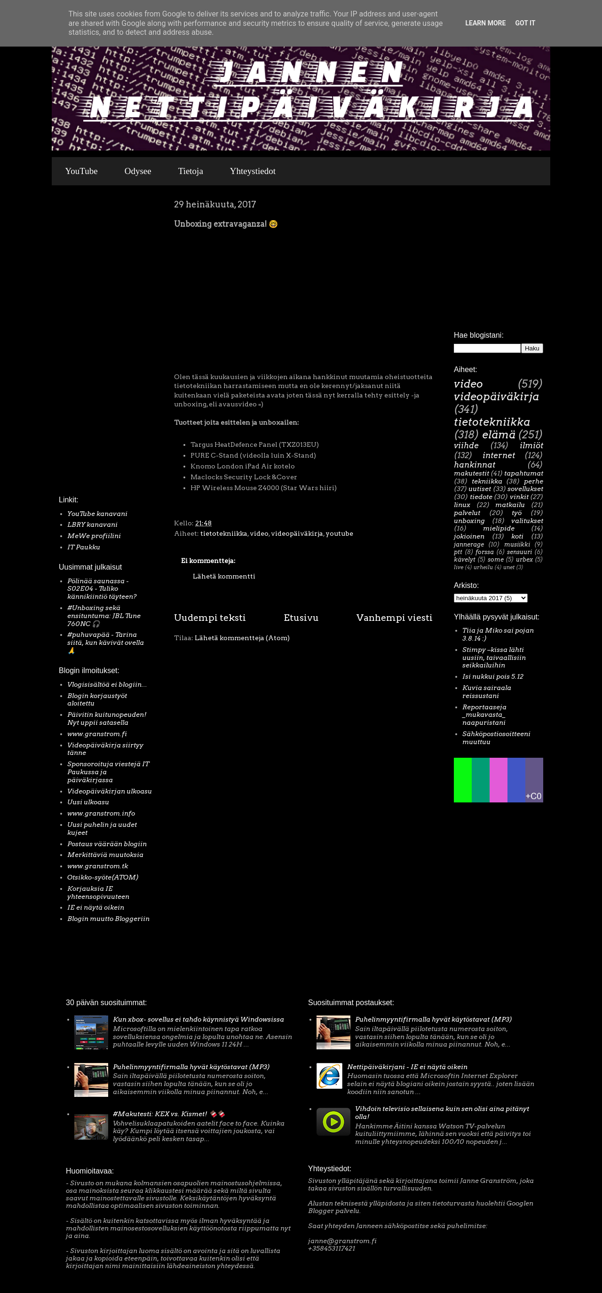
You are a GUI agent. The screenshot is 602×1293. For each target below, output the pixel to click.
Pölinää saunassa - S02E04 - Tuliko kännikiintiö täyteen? (102, 589)
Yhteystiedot (253, 171)
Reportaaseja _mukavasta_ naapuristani (484, 715)
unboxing (469, 520)
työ (517, 512)
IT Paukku (83, 547)
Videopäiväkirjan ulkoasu (109, 791)
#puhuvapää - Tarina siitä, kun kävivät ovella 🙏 (105, 642)
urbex (524, 559)
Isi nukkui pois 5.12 (492, 676)
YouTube (81, 171)
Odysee (138, 171)
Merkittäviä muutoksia (105, 854)
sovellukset (525, 488)
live (458, 567)
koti (517, 536)
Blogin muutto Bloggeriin (108, 918)
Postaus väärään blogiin (107, 844)
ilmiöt (531, 445)
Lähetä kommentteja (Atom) (242, 638)
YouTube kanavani (97, 513)
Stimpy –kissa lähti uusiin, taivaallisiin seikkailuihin (494, 657)
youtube (339, 533)
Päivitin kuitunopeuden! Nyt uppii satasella (107, 718)
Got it (525, 23)
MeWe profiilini (94, 535)
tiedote (481, 496)
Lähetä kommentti (224, 576)
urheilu (483, 567)
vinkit (519, 496)
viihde (466, 445)
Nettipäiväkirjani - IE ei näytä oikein (407, 1067)
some (496, 559)
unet (509, 567)
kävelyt (464, 559)
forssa (484, 551)
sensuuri (519, 551)
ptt (458, 551)
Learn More (485, 23)
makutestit (471, 473)
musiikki (517, 544)
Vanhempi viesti (394, 617)
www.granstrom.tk (97, 866)
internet (499, 455)
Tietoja (190, 171)
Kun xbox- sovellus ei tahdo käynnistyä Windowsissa (198, 1019)
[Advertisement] (87, 343)
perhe (533, 481)
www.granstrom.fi (97, 734)
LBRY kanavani (92, 524)
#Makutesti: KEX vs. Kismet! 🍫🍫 (169, 1114)
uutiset (479, 488)
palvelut (467, 512)
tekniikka (487, 481)
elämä (498, 434)
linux (462, 504)
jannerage (469, 544)
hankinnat (474, 464)
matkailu (510, 504)
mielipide (499, 528)
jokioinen (469, 536)
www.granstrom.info (101, 813)
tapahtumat (523, 473)
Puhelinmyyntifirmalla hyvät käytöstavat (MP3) (191, 1067)
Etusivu (301, 617)
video (259, 533)
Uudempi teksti (210, 617)
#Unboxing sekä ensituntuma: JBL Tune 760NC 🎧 (104, 615)
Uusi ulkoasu (88, 802)
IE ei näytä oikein (95, 907)
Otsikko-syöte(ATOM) (103, 877)
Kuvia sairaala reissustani (486, 691)
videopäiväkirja (297, 533)
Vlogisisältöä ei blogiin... (107, 684)
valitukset (527, 520)
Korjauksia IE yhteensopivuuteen (98, 892)
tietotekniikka (223, 533)
